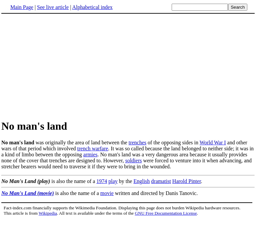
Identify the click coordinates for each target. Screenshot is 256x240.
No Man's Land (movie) (27, 193)
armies (90, 154)
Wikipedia (48, 213)
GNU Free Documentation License (166, 213)
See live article (53, 7)
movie (107, 193)
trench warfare (92, 148)
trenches (137, 142)
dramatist (161, 181)
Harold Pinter (186, 181)
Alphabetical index (92, 7)
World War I (213, 142)
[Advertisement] (128, 66)
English (141, 181)
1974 (101, 181)
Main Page (21, 7)
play (113, 181)
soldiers (133, 160)
